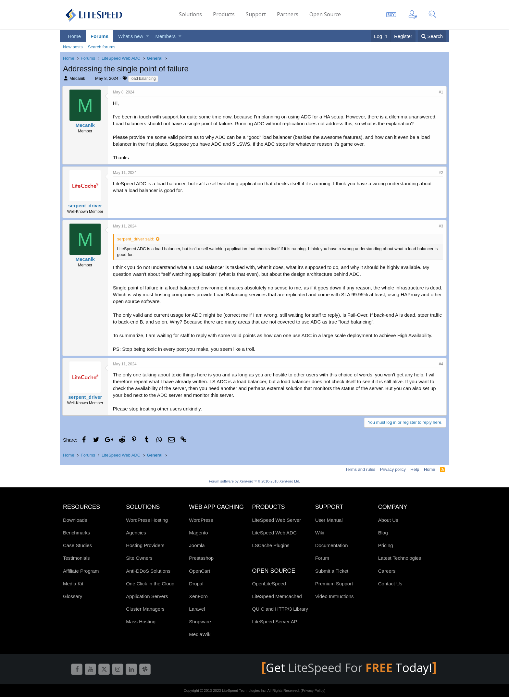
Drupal (196, 583)
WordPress (201, 520)
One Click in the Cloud (150, 583)
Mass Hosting (140, 621)
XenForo (198, 596)
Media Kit (73, 583)
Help (415, 469)
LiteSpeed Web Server (276, 520)
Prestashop (201, 558)
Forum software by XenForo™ (254, 481)
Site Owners (139, 558)
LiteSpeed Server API (275, 621)
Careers (386, 571)
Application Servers (147, 596)
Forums (99, 36)
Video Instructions (334, 596)
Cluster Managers (145, 609)
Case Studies (77, 545)
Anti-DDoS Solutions (148, 571)
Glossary (72, 596)
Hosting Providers (145, 545)
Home (74, 36)
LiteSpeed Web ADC (274, 532)
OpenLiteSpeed (269, 583)
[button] (147, 36)
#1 (440, 92)
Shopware (200, 621)
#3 (440, 226)
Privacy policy (393, 469)
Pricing (385, 545)
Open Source (325, 14)
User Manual (329, 520)
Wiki (319, 532)
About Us (388, 520)
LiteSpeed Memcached (277, 596)
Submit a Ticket (332, 571)
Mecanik (77, 78)
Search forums (102, 46)
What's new (130, 36)
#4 (440, 364)
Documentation (331, 545)
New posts (73, 46)
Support (256, 14)
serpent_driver (86, 205)
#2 (440, 172)
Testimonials (76, 558)
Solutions (190, 14)
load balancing (142, 78)
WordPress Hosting (147, 520)
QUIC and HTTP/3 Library (280, 609)
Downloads (75, 520)
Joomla (197, 545)
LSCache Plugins (270, 545)
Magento (198, 532)
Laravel (197, 609)
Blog (383, 532)
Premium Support (334, 583)
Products (224, 14)
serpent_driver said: (136, 239)
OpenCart (199, 571)
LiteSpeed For (341, 668)
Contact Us (390, 583)
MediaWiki (200, 634)
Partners (287, 14)
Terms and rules (360, 469)
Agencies (136, 532)
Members (165, 36)
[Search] (432, 36)
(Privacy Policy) (313, 690)
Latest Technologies (399, 558)
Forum (322, 558)
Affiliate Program (81, 571)
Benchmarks (76, 532)
